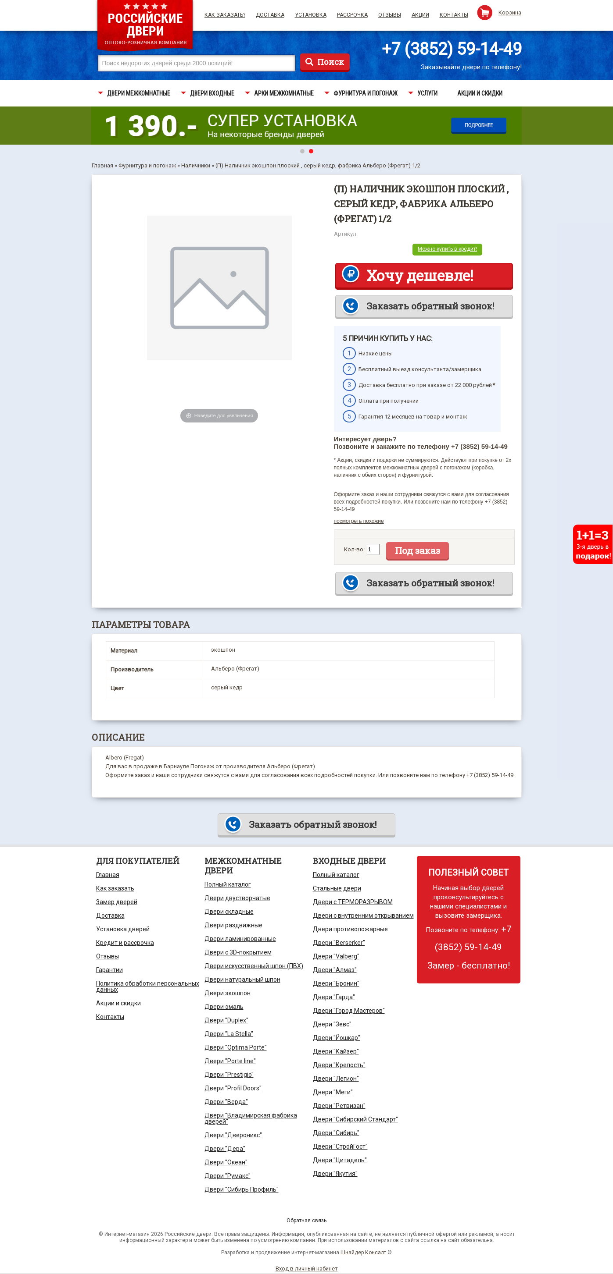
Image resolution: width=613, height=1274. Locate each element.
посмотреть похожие (359, 521)
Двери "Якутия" (335, 1173)
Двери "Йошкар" (336, 1037)
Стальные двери (337, 888)
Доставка (270, 15)
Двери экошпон (227, 993)
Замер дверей (116, 901)
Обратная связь (306, 1220)
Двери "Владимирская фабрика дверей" (250, 1118)
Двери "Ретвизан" (339, 1105)
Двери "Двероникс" (233, 1135)
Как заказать (115, 888)
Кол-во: (354, 549)
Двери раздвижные (233, 925)
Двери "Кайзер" (336, 1051)
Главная (107, 874)
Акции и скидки (118, 1003)
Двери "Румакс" (227, 1175)
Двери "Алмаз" (335, 969)
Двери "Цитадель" (340, 1160)
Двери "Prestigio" (229, 1074)
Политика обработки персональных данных (147, 986)
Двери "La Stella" (228, 1033)
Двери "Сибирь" (336, 1132)
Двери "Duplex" (226, 1020)
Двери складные (229, 911)
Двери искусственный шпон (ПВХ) (253, 965)
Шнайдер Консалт (363, 1252)
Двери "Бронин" (336, 983)
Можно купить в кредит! (447, 249)
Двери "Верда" (226, 1101)
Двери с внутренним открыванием (363, 915)
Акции (420, 15)
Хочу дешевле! (419, 275)
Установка (310, 15)
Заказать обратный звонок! (430, 306)
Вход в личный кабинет (307, 1268)
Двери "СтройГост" (340, 1146)
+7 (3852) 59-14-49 (452, 49)
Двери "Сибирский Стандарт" (355, 1119)
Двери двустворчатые (237, 897)
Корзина (509, 12)
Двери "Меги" (333, 1092)
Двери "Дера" (224, 1148)
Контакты (454, 15)
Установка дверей (123, 929)
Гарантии (109, 969)
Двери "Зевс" (332, 1024)
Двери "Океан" (225, 1162)
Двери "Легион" (336, 1078)
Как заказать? (224, 15)
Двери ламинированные (240, 938)
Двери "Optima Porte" (235, 1047)
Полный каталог (227, 884)
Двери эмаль (224, 1006)
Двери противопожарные (350, 929)
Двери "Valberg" (336, 956)
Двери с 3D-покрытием (238, 952)
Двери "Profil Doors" (233, 1088)
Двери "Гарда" (334, 997)
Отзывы (389, 15)
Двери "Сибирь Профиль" (241, 1189)
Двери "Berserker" (339, 942)
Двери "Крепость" (339, 1064)
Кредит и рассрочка (125, 942)
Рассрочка (352, 15)
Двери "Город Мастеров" (349, 1010)
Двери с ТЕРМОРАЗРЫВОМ (353, 901)
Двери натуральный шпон (242, 979)
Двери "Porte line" (230, 1061)
